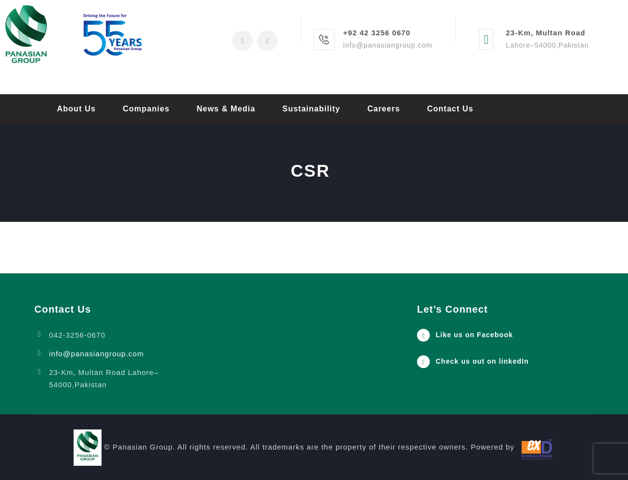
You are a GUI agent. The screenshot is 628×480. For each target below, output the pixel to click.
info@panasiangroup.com (96, 353)
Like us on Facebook (474, 335)
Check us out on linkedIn (482, 361)
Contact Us (450, 109)
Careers (383, 109)
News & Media (226, 109)
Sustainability (311, 109)
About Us (76, 109)
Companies (146, 109)
